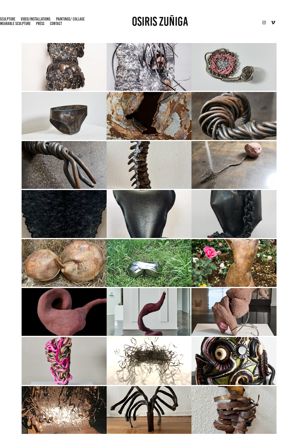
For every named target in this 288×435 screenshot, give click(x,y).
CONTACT (56, 23)
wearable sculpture (15, 23)
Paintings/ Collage (70, 19)
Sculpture (7, 19)
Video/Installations (35, 19)
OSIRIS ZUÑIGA (160, 21)
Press (40, 23)
